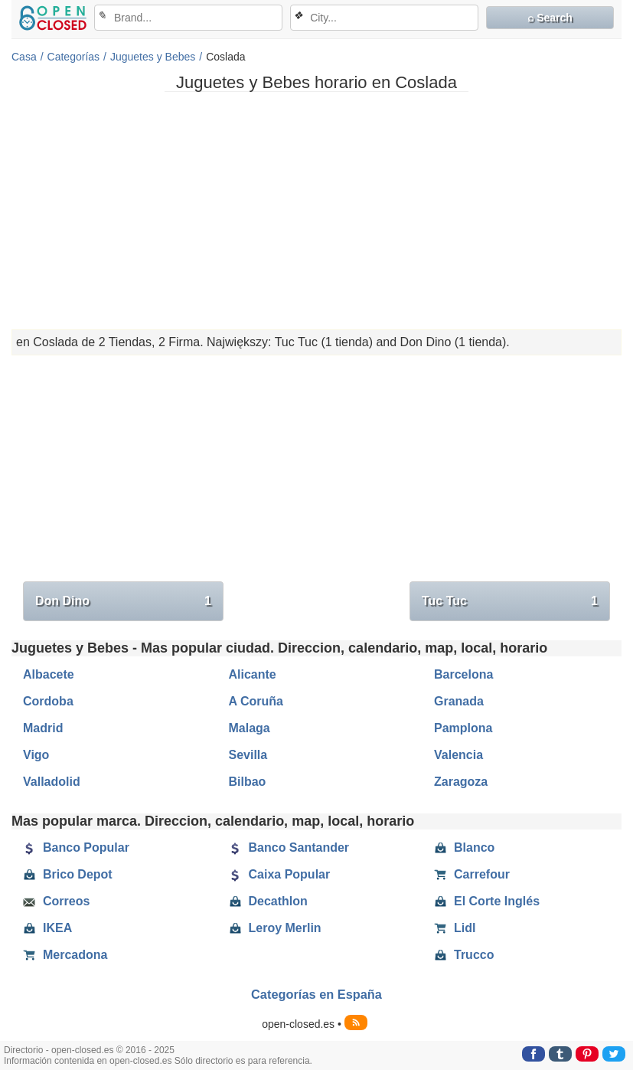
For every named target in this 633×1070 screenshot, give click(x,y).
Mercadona (65, 955)
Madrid (43, 728)
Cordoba (48, 701)
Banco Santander (289, 848)
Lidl (454, 928)
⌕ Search (550, 17)
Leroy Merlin (275, 928)
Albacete (48, 674)
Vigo (36, 754)
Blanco (464, 848)
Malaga (249, 728)
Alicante (252, 674)
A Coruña (256, 701)
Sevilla (248, 754)
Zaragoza (461, 781)
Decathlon (268, 901)
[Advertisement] (316, 210)
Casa (24, 57)
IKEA (47, 928)
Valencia (458, 754)
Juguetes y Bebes (152, 57)
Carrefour (472, 875)
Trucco (464, 955)
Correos (56, 901)
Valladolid (51, 781)
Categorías (73, 57)
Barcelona (463, 674)
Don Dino (123, 601)
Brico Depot (68, 875)
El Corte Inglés (487, 901)
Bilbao (247, 781)
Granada (459, 701)
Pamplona (463, 728)
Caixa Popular (280, 875)
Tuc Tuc (510, 601)
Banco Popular (76, 848)
